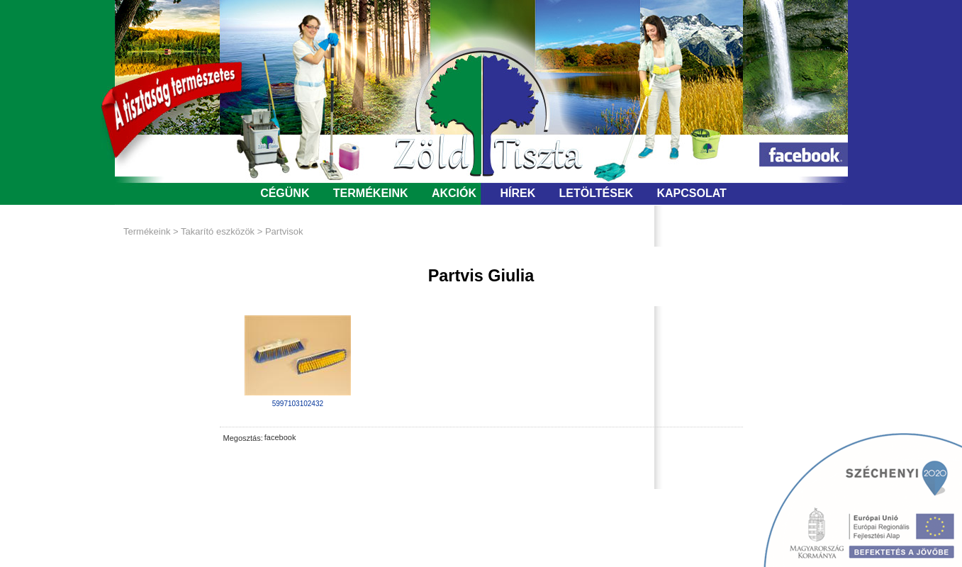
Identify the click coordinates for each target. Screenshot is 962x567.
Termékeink (146, 231)
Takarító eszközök (218, 231)
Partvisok (284, 231)
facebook (280, 437)
